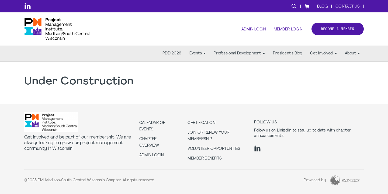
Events (197, 54)
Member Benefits (205, 159)
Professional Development (239, 54)
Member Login (287, 30)
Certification (201, 123)
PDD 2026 (171, 54)
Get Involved (323, 54)
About (352, 54)
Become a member (337, 29)
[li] (27, 6)
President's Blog (287, 54)
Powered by (315, 180)
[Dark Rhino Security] (344, 180)
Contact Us (347, 7)
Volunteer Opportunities (214, 149)
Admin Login (253, 30)
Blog (322, 7)
